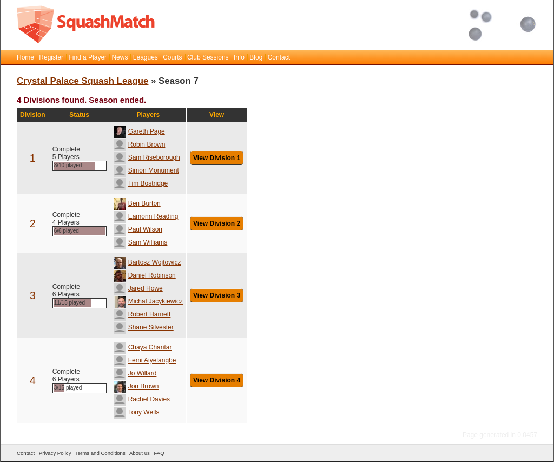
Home (25, 57)
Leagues (145, 57)
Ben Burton (137, 203)
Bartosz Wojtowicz (147, 262)
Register (51, 57)
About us (139, 453)
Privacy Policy (55, 453)
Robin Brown (140, 144)
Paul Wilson (138, 229)
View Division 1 (216, 158)
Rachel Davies (142, 399)
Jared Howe (138, 288)
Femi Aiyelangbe (145, 360)
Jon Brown (136, 386)
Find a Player (87, 57)
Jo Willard (135, 373)
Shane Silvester (144, 327)
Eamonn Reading (146, 216)
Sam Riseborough (147, 157)
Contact (279, 57)
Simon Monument (146, 170)
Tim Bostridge (141, 183)
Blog (255, 57)
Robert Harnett (142, 314)
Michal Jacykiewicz (148, 301)
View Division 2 (216, 223)
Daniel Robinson (145, 275)
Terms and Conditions (100, 453)
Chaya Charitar (143, 347)
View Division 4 (216, 380)
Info (239, 57)
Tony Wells (137, 412)
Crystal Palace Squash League (82, 81)
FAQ (159, 453)
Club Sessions (208, 57)
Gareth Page (139, 131)
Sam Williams (141, 242)
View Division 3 (216, 295)
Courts (172, 57)
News (119, 57)
